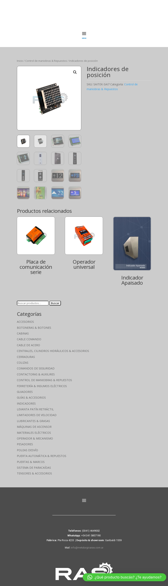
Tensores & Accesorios (34, 470)
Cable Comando (29, 336)
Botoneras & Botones (34, 325)
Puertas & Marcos (31, 459)
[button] (75, 69)
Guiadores (25, 389)
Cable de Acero (28, 342)
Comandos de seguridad (36, 365)
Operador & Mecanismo (35, 436)
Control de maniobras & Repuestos (46, 58)
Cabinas (23, 331)
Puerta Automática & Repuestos (41, 453)
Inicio (20, 58)
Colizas (22, 360)
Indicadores (26, 400)
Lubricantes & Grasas (33, 418)
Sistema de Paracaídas (34, 465)
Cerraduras (26, 354)
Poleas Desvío (27, 447)
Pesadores (25, 441)
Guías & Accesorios (31, 395)
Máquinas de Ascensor (34, 424)
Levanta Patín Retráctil (35, 406)
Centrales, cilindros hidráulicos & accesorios (53, 348)
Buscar (55, 300)
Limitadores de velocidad (37, 412)
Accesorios (25, 319)
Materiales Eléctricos (34, 430)
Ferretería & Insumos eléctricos (42, 383)
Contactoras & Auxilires (36, 371)
